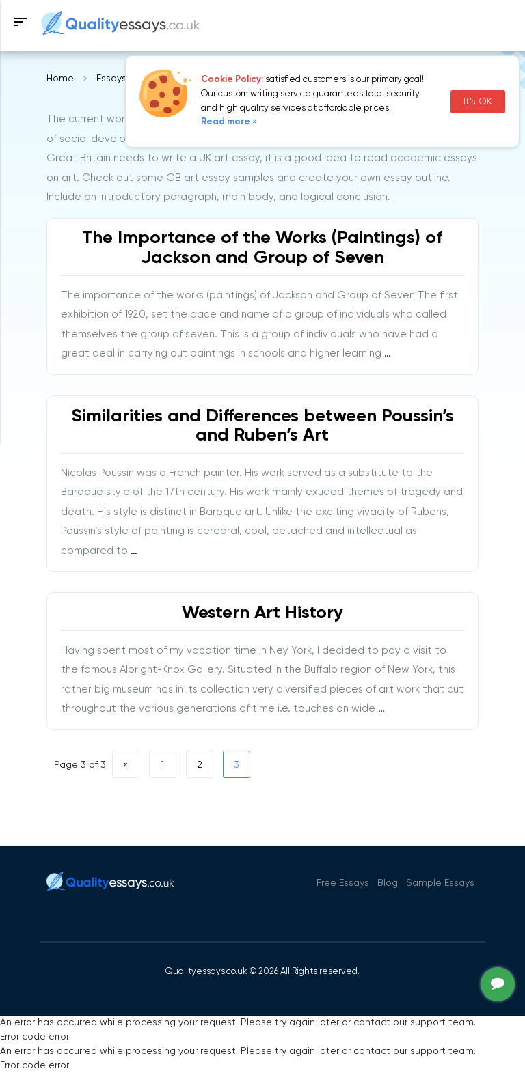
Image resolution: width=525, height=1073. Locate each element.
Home (60, 78)
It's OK (477, 102)
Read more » (229, 121)
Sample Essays (440, 883)
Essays (111, 78)
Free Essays (343, 883)
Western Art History (262, 613)
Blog (387, 883)
